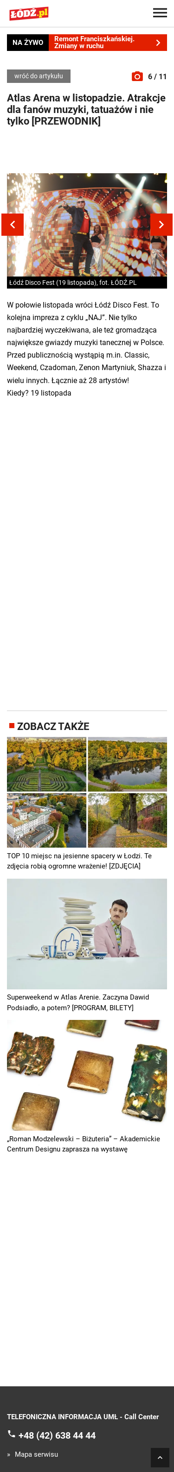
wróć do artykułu (38, 76)
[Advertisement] (87, 152)
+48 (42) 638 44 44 (57, 1435)
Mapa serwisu (36, 1454)
